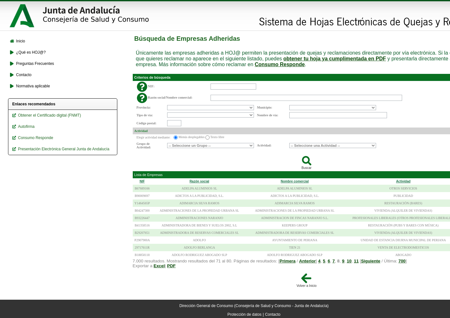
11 (356, 261)
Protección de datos (245, 314)
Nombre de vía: (267, 115)
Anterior (307, 261)
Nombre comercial (295, 181)
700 (401, 261)
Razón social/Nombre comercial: (170, 97)
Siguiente (370, 261)
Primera (288, 261)
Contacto (272, 314)
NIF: (151, 86)
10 (349, 261)
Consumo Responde (280, 64)
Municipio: (264, 107)
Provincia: (144, 107)
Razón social (199, 181)
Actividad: (264, 145)
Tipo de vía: (145, 115)
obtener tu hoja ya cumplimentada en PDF (335, 58)
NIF (142, 181)
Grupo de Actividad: (144, 145)
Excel (159, 265)
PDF (171, 265)
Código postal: (147, 123)
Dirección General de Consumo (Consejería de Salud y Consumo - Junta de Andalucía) (253, 306)
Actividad (141, 131)
